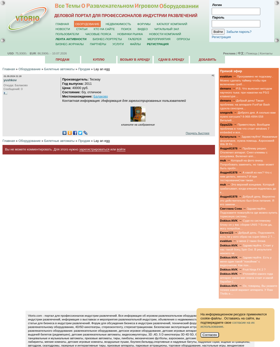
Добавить (207, 59)
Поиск (126, 29)
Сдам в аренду (171, 59)
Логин (217, 5)
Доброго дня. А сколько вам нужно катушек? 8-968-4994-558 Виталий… (248, 116)
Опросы (183, 39)
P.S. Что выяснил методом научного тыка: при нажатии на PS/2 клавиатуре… (246, 92)
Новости (63, 29)
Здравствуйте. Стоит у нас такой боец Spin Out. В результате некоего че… (246, 249)
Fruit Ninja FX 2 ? (254, 269)
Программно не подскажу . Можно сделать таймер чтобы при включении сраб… (246, 80)
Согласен (209, 335)
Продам (62, 59)
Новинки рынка (130, 34)
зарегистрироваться (94, 149)
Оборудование (87, 24)
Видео (143, 29)
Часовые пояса (98, 34)
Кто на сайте (104, 29)
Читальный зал (166, 29)
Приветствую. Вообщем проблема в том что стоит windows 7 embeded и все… (245, 128)
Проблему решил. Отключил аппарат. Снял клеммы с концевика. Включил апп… (244, 152)
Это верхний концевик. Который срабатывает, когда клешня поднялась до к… (248, 188)
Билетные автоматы (59, 69)
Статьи (82, 29)
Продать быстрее (198, 133)
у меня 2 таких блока (251, 240)
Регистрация (221, 37)
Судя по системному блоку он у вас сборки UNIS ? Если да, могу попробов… (246, 224)
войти (121, 149)
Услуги (118, 44)
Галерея (134, 39)
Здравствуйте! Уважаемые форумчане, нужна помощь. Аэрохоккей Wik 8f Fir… (249, 140)
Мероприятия (159, 39)
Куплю (98, 59)
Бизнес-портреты (107, 39)
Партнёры (98, 44)
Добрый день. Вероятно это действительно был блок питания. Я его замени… (247, 200)
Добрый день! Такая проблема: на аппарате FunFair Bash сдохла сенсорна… (245, 104)
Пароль (218, 17)
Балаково (101, 96)
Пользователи (67, 34)
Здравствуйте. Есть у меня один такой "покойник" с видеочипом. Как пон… (246, 261)
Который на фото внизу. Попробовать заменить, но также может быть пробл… (247, 164)
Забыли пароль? (239, 32)
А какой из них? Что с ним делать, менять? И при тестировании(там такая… (246, 176)
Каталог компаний (172, 24)
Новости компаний (165, 34)
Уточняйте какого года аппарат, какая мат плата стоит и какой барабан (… (246, 277)
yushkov (10, 80)
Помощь (252, 53)
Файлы (135, 44)
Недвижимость (118, 24)
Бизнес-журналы (70, 44)
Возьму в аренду (135, 59)
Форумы (143, 24)
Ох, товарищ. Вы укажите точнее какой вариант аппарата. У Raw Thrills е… (248, 289)
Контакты (266, 53)
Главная (62, 24)
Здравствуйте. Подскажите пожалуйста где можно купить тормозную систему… (249, 212)
